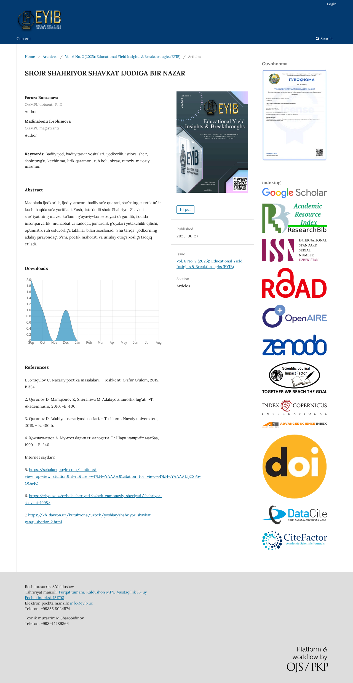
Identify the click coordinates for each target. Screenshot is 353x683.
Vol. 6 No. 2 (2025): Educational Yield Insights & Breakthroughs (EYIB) (122, 56)
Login (331, 4)
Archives (50, 56)
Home (30, 56)
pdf (187, 209)
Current (24, 38)
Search (324, 38)
